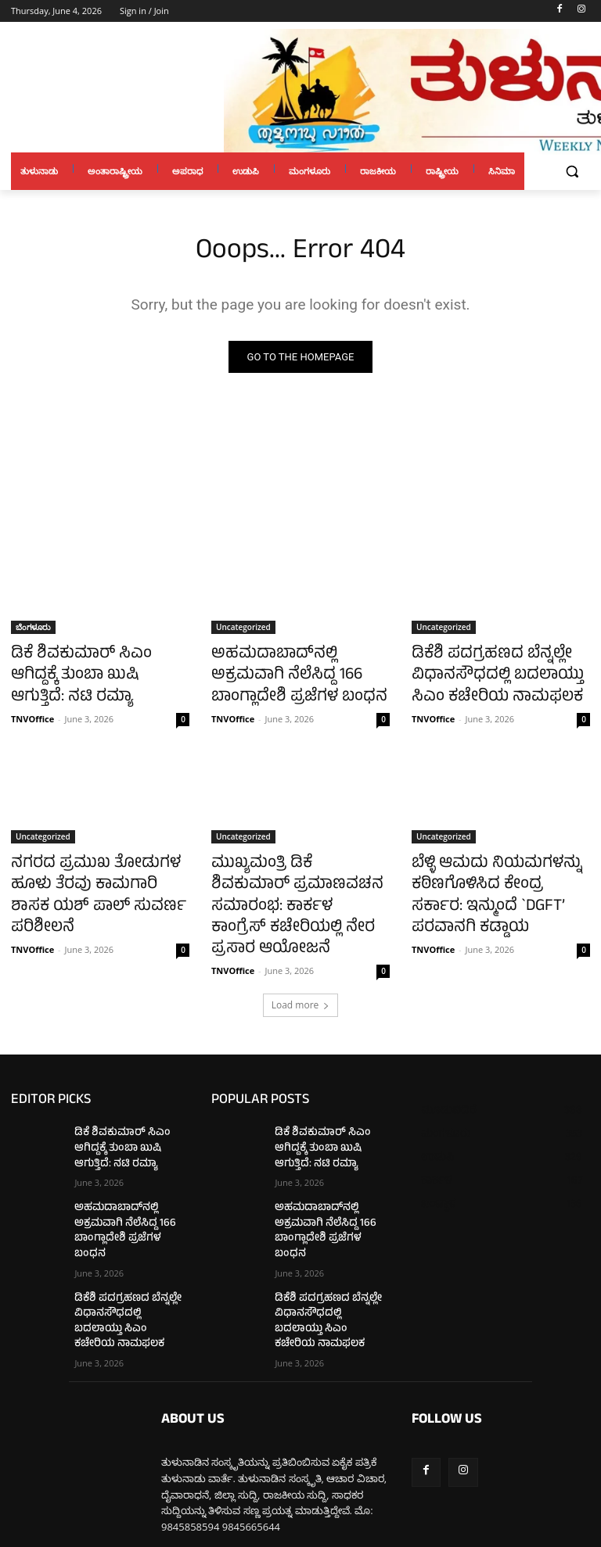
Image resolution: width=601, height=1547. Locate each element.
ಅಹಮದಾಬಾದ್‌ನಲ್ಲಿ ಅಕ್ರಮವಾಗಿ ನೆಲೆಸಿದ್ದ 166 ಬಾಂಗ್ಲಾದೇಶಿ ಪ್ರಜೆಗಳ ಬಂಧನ (294, 672)
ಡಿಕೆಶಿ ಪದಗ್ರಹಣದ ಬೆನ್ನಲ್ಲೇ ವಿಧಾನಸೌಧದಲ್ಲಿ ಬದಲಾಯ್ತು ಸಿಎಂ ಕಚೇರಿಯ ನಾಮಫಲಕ (496, 672)
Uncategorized (243, 629)
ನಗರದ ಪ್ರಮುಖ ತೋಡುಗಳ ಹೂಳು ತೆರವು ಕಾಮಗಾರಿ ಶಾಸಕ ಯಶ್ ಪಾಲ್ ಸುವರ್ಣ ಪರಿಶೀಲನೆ (98, 870)
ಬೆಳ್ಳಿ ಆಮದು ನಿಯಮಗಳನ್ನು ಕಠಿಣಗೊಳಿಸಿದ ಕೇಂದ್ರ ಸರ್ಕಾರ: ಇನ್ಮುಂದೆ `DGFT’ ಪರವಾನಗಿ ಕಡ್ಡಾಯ (487, 878)
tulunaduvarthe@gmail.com (282, 1462)
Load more (301, 958)
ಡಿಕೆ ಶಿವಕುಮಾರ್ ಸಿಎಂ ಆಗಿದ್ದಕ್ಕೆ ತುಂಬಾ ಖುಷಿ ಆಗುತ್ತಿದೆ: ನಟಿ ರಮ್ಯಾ (94, 663)
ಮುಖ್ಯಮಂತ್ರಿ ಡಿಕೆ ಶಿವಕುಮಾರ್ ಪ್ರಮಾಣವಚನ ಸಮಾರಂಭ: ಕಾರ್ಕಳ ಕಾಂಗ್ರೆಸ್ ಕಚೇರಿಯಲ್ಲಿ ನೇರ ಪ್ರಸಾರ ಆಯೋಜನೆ (298, 878)
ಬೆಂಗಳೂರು (33, 629)
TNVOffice (32, 691)
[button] (571, 171)
